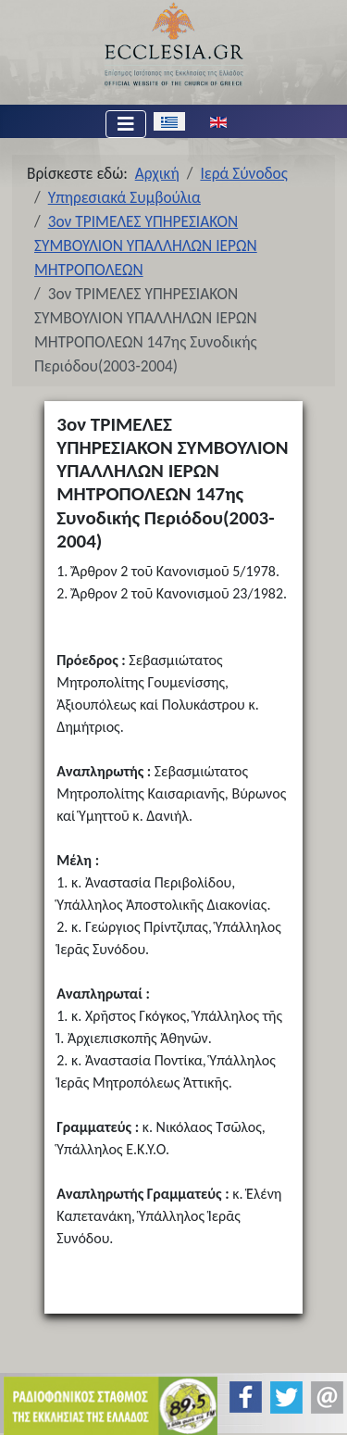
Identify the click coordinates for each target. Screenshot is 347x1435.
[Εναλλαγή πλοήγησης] (125, 124)
